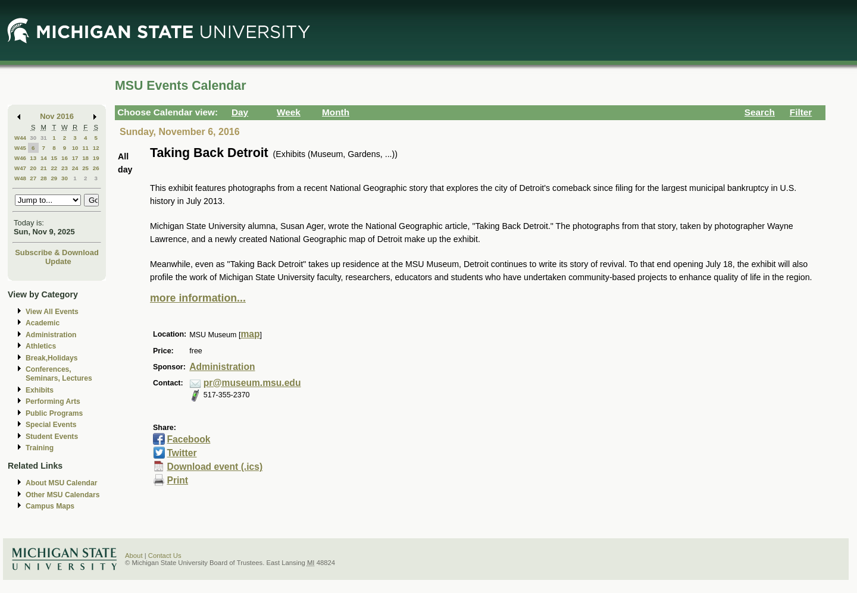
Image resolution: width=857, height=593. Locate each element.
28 (43, 178)
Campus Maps (50, 506)
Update (58, 261)
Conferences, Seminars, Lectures (59, 373)
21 (43, 168)
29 (54, 178)
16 (64, 158)
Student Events (52, 436)
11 (85, 148)
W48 (20, 178)
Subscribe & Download (57, 252)
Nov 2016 (57, 116)
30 (33, 137)
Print (177, 480)
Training (40, 448)
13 (33, 158)
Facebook (188, 439)
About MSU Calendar (61, 483)
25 (85, 168)
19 (96, 158)
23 (64, 168)
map (249, 334)
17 (75, 158)
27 (33, 178)
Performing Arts (53, 401)
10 (75, 148)
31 (43, 137)
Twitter (181, 453)
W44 (20, 137)
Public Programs (54, 413)
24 (75, 168)
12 (96, 148)
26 (96, 168)
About (134, 555)
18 (85, 158)
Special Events (51, 425)
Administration (51, 335)
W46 (20, 158)
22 (54, 168)
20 (33, 168)
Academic (43, 323)
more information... (198, 298)
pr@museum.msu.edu (252, 383)
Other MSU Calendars (63, 495)
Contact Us (165, 555)
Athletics (41, 346)
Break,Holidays (52, 358)
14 (43, 158)
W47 (20, 168)
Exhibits (40, 390)
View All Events (52, 312)
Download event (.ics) (214, 467)
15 (54, 158)
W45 (20, 148)
